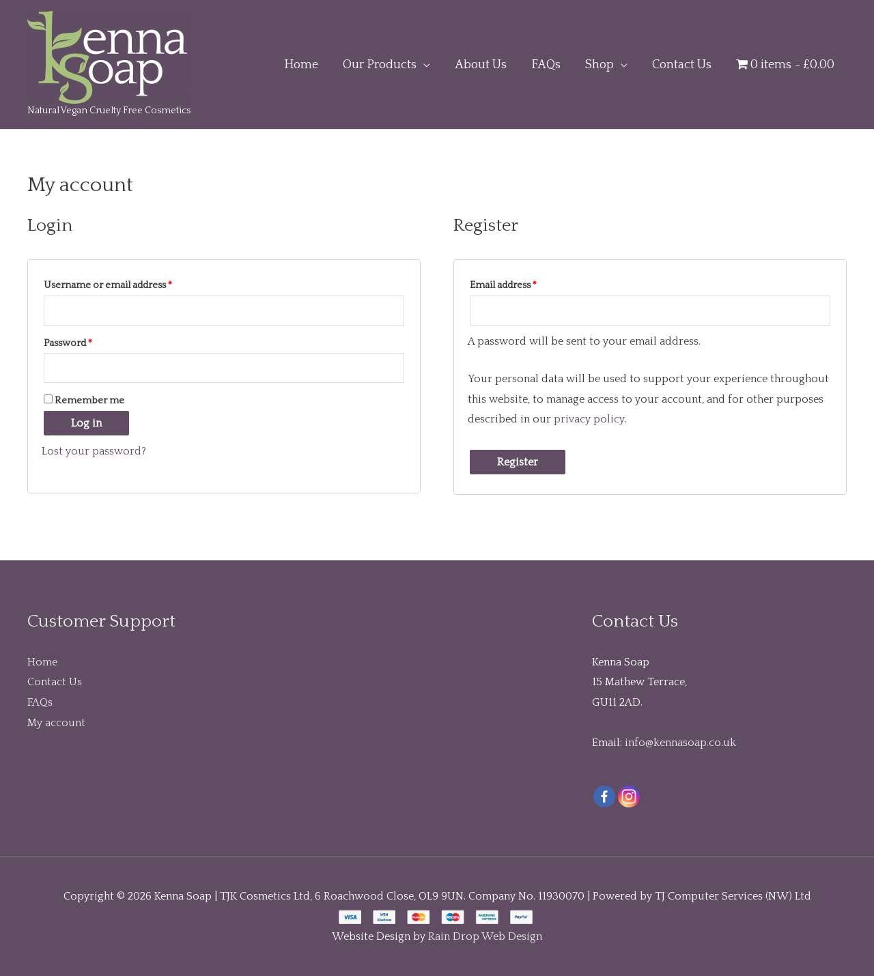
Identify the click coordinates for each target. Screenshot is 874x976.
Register (517, 462)
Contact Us (54, 682)
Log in (86, 423)
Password (68, 343)
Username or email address (108, 285)
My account (56, 723)
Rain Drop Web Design (485, 936)
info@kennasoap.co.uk (680, 742)
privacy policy (589, 419)
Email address (503, 285)
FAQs (40, 702)
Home (42, 662)
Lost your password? (94, 451)
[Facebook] (604, 796)
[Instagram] (629, 796)
